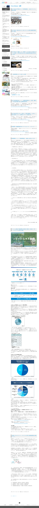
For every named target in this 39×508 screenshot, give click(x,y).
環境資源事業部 (28, 2)
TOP (11, 2)
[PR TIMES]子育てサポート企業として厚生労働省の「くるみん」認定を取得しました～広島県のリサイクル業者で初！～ (5, 37)
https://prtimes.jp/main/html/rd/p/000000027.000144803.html (20, 15)
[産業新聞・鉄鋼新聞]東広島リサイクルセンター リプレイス (23, 126)
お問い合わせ (35, 0)
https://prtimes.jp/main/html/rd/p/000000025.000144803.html (20, 60)
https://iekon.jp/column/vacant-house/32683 (21, 423)
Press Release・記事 (16, 6)
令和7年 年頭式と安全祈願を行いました (5, 44)
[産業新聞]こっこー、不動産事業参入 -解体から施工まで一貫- (23, 138)
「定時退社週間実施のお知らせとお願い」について (5, 27)
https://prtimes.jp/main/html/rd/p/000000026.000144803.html (20, 36)
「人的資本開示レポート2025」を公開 (19, 74)
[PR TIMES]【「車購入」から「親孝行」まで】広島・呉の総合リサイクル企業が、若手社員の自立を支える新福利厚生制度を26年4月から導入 (24, 53)
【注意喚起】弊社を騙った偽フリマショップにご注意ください (5, 34)
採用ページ (34, 2)
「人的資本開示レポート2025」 (15, 94)
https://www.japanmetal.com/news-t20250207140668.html (20, 131)
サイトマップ (31, 0)
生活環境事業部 (23, 2)
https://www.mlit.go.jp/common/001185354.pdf (21, 420)
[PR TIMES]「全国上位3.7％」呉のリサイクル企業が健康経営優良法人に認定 (5, 16)
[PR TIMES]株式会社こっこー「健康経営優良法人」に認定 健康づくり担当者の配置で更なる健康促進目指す (5, 30)
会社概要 (17, 2)
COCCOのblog (5, 52)
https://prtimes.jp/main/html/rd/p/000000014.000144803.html (20, 106)
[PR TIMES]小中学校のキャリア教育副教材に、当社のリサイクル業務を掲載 (5, 12)
